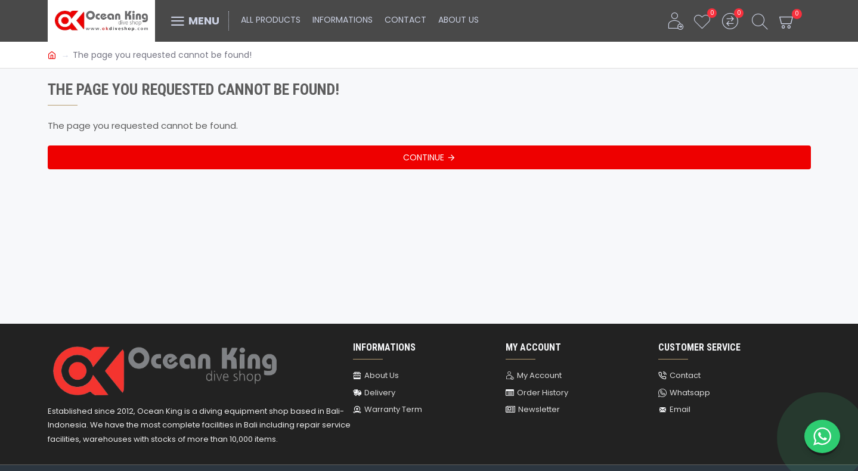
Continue (423, 157)
